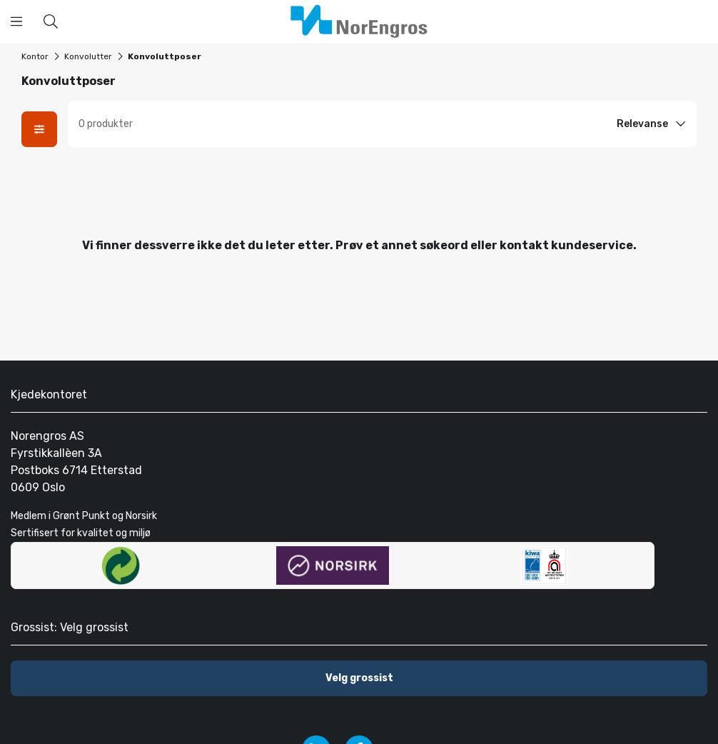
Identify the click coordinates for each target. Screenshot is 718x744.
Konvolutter (88, 56)
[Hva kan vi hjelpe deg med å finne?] (51, 21)
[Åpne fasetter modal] (39, 129)
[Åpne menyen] (16, 21)
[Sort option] (653, 124)
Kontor (35, 56)
